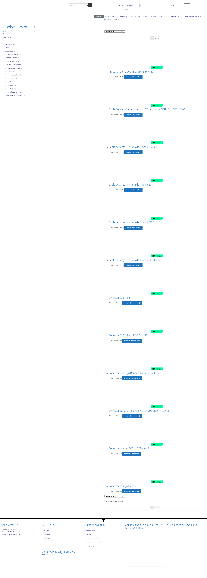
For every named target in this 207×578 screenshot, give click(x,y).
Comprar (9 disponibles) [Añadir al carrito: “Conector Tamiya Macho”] (131, 491)
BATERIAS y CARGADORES (13, 65)
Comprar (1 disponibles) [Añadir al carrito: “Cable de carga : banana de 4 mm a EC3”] (133, 190)
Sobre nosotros (90, 530)
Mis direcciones (48, 543)
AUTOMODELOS (10, 51)
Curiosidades (130, 5)
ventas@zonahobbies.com (13, 534)
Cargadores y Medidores (15, 68)
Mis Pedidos (47, 539)
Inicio (121, 5)
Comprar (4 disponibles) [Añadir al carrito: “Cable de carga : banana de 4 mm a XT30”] (133, 227)
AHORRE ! (8, 47)
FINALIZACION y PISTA (12, 61)
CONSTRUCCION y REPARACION (15, 95)
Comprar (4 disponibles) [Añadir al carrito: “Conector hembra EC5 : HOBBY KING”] (131, 453)
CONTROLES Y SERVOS (12, 58)
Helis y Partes (7, 37)
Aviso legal (88, 535)
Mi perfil (46, 530)
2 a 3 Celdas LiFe (12, 78)
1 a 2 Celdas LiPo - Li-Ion (15, 75)
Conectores (11, 71)
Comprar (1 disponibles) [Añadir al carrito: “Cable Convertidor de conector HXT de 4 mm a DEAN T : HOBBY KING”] (133, 114)
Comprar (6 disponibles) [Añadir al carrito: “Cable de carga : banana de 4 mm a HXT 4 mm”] (133, 265)
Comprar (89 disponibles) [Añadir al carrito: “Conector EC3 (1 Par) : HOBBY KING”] (132, 340)
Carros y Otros (7, 34)
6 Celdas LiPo (12, 89)
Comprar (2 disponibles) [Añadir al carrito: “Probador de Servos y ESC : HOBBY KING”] (133, 77)
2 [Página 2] (155, 38)
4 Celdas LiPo (12, 85)
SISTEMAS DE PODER (11, 54)
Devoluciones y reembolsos (93, 543)
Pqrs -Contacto (90, 547)
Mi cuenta (172, 5)
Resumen (47, 535)
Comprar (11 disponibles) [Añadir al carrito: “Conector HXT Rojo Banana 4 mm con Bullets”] (132, 378)
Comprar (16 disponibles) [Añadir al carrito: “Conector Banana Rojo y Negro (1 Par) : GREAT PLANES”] (132, 416)
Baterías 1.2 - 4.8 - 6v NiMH (16, 92)
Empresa (126, 9)
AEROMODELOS (10, 44)
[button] (110, 16)
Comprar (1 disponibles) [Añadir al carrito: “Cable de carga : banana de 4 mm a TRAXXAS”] (133, 152)
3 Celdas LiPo (12, 82)
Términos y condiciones (92, 539)
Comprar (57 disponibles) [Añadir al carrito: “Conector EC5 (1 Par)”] (132, 303)
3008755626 (10, 532)
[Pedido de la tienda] (114, 31)
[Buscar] (90, 5)
